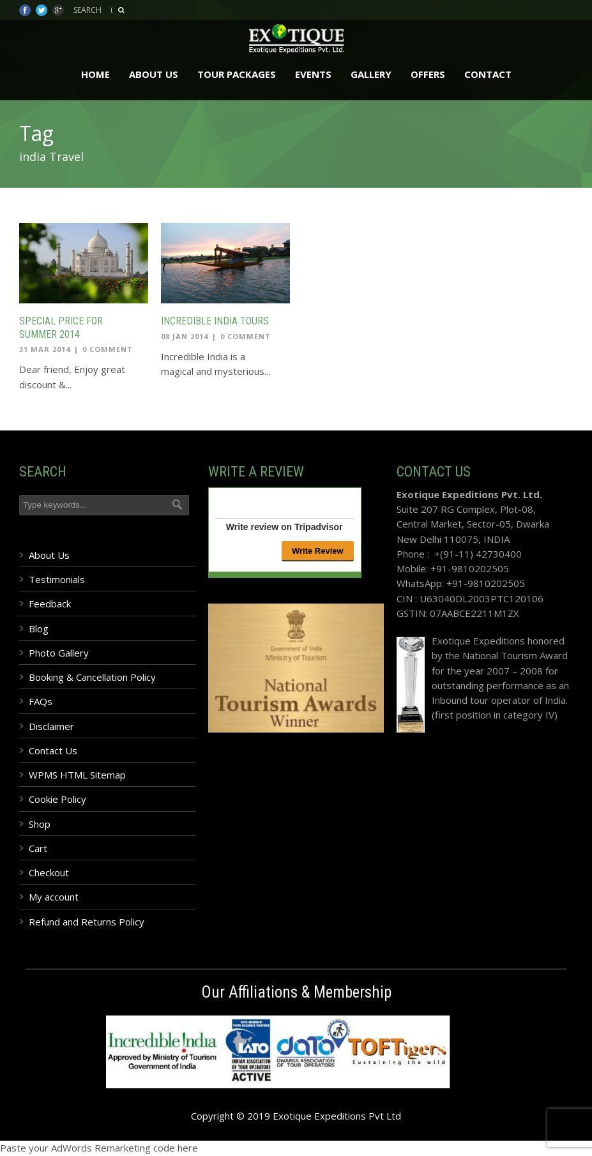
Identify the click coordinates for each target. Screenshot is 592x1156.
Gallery (371, 74)
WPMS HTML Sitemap (77, 774)
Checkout (49, 872)
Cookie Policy (57, 799)
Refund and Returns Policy (86, 921)
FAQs (40, 701)
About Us (153, 74)
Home (95, 74)
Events (313, 74)
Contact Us (53, 750)
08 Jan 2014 (184, 336)
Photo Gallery (59, 652)
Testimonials (57, 579)
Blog (39, 628)
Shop (39, 824)
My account (54, 896)
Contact (488, 74)
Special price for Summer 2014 (61, 327)
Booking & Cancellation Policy (92, 677)
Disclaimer (51, 726)
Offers (428, 74)
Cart (38, 848)
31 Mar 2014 (44, 349)
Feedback (50, 603)
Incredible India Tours (215, 321)
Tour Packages (236, 74)
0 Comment (107, 349)
